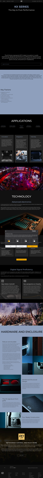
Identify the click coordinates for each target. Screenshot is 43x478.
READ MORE (21, 447)
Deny (10, 246)
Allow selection (21, 246)
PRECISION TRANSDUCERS (21, 251)
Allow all (32, 246)
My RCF (38, 1)
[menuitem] (8, 1)
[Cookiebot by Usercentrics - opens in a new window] (32, 231)
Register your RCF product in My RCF (33, 459)
